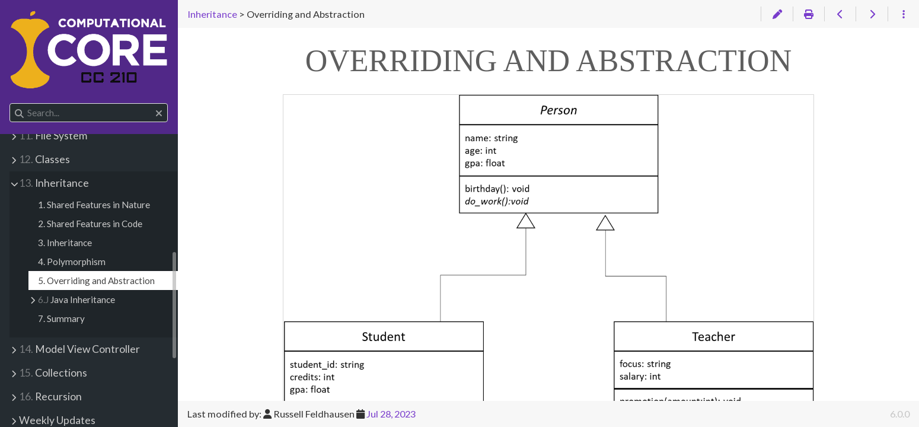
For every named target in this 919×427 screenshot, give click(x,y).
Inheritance (54, 183)
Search (10, 103)
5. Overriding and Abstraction (96, 280)
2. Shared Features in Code (90, 223)
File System (53, 135)
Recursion (50, 396)
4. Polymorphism (72, 261)
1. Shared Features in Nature (94, 204)
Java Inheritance (76, 299)
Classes (44, 159)
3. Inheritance (65, 242)
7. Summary (61, 318)
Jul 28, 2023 (391, 413)
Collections (53, 373)
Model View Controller (79, 349)
